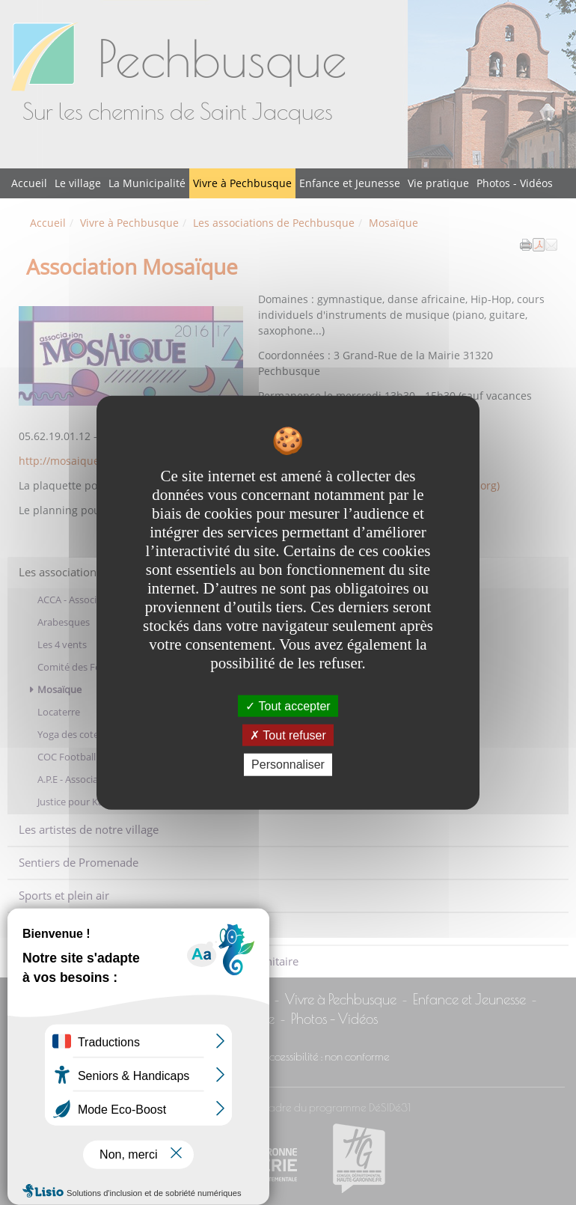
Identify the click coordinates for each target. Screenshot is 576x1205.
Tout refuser (288, 735)
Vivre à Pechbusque (242, 183)
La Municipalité (147, 183)
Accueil (29, 183)
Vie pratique (438, 183)
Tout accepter (287, 706)
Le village (78, 183)
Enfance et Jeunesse (349, 183)
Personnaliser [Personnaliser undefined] (288, 764)
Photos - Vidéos (515, 183)
